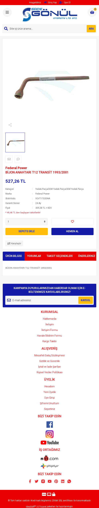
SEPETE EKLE (27, 231)
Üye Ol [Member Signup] (64, 2)
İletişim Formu (49, 330)
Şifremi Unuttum (49, 403)
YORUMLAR (34, 256)
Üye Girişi (49, 397)
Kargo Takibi (49, 341)
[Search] (49, 28)
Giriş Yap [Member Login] (50, 2)
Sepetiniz (49, 408)
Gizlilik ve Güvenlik (49, 361)
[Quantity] (26, 221)
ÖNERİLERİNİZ (86, 256)
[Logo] (50, 14)
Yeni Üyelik (49, 392)
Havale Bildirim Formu (49, 335)
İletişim (49, 324)
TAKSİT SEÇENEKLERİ (60, 256)
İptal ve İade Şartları (49, 366)
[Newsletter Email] (49, 300)
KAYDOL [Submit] (85, 300)
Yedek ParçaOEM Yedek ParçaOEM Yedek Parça (59, 189)
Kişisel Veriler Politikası (49, 372)
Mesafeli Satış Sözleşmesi (49, 355)
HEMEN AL (72, 231)
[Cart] (92, 12)
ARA (91, 28)
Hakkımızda (49, 318)
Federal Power (16, 168)
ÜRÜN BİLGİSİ (13, 256)
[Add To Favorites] (72, 221)
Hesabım (50, 386)
